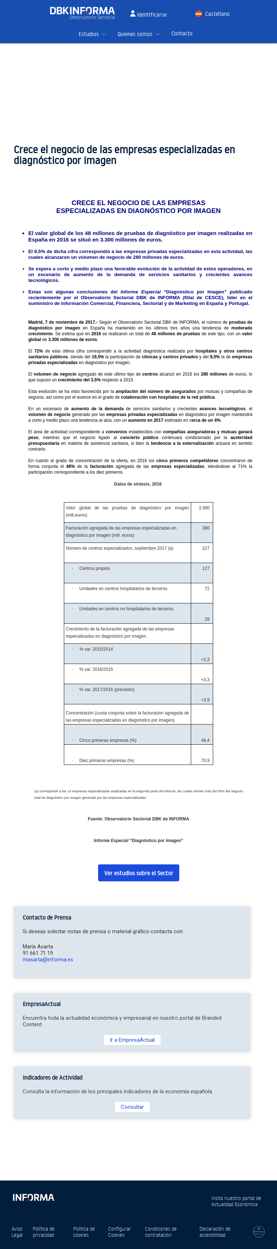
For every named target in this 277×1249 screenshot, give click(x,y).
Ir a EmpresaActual (132, 1040)
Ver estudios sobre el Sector (138, 873)
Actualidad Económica (234, 1204)
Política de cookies (84, 1232)
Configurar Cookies (119, 1232)
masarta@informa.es (48, 959)
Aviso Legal (17, 1232)
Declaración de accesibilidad (214, 1232)
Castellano (217, 13)
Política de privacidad (43, 1232)
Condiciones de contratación (161, 1232)
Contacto (182, 33)
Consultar (132, 1107)
